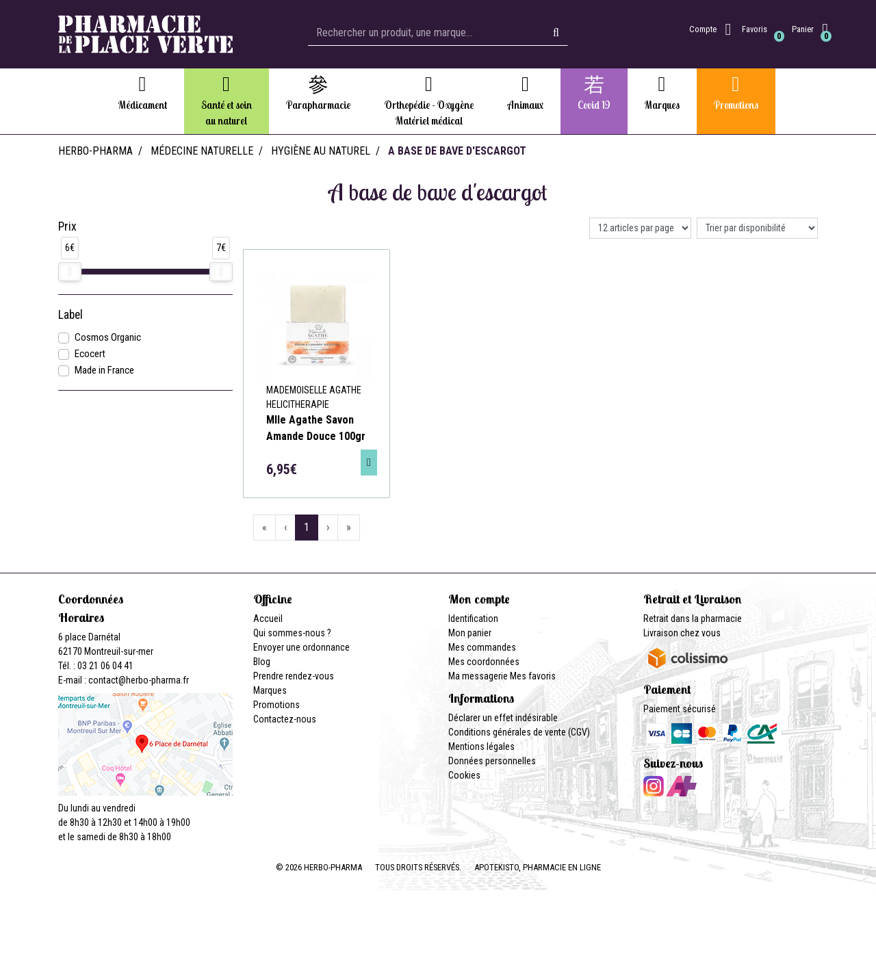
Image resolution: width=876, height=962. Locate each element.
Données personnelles (492, 760)
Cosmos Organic (108, 337)
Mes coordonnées (483, 661)
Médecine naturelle (202, 150)
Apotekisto (537, 867)
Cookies (464, 775)
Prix (67, 226)
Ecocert (90, 354)
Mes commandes (482, 647)
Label (70, 315)
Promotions (276, 704)
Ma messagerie (478, 676)
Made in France (104, 370)
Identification (473, 618)
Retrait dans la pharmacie (692, 618)
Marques (270, 690)
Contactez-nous (284, 719)
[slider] (69, 271)
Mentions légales (481, 746)
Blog (261, 661)
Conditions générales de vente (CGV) (519, 732)
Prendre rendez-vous (293, 676)
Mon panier (469, 632)
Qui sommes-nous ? (292, 632)
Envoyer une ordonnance (301, 647)
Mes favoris (533, 676)
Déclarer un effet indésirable (503, 717)
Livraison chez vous (682, 632)
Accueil (268, 618)
